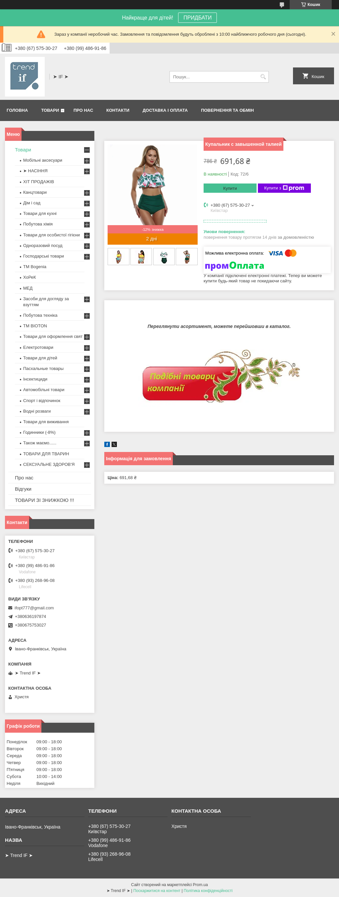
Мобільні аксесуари (42, 160)
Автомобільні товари (43, 389)
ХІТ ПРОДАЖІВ (38, 181)
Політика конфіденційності (208, 890)
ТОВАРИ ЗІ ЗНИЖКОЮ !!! (44, 500)
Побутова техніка (40, 315)
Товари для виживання (46, 421)
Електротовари (38, 347)
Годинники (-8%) (39, 432)
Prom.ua (200, 884)
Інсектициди (35, 379)
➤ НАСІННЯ (35, 170)
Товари (50, 110)
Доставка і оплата (165, 110)
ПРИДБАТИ (197, 17)
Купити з (284, 188)
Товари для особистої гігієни (51, 234)
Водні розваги (37, 411)
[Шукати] (263, 77)
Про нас (83, 110)
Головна (17, 110)
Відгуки (23, 489)
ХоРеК (29, 277)
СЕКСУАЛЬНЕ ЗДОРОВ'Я (48, 464)
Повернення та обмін (227, 110)
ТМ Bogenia (34, 266)
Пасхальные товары (43, 368)
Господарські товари (43, 256)
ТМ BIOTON (35, 325)
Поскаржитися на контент (156, 890)
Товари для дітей (40, 357)
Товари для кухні (40, 213)
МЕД (27, 288)
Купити (230, 188)
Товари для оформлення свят (52, 336)
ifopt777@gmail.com (34, 607)
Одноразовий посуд (43, 245)
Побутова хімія (38, 224)
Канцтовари (35, 192)
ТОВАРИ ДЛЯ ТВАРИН (46, 453)
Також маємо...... (39, 442)
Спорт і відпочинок (41, 400)
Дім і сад (31, 202)
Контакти (117, 110)
